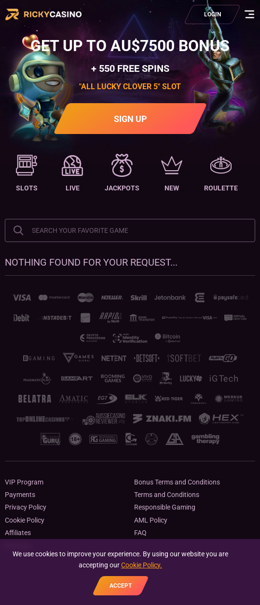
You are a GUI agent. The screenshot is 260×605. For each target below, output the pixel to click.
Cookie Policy (24, 520)
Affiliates (18, 533)
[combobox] (130, 230)
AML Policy (150, 520)
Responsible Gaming (164, 507)
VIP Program (24, 482)
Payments (20, 494)
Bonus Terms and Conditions (177, 482)
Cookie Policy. (141, 565)
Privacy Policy (25, 507)
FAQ (140, 533)
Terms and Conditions (166, 494)
